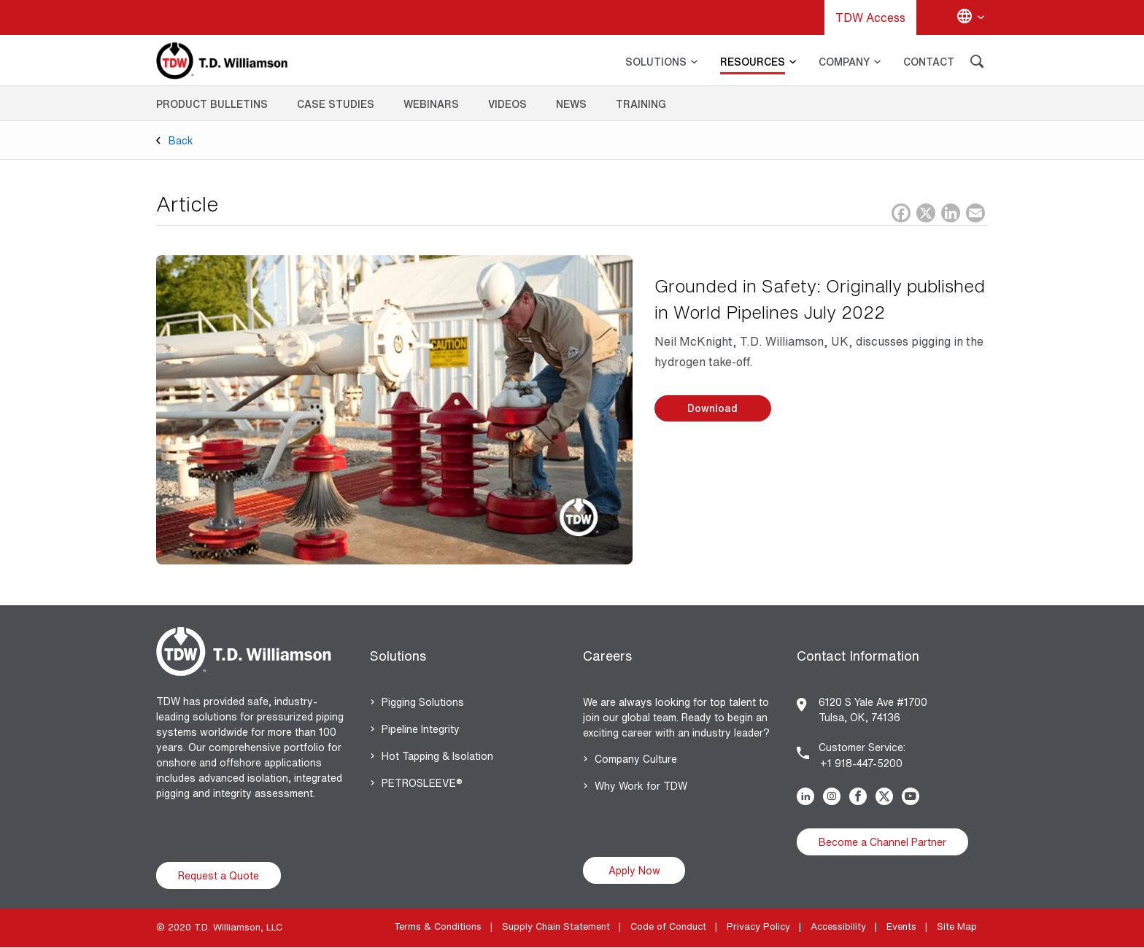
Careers (607, 655)
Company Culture (636, 758)
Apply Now (634, 870)
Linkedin (808, 796)
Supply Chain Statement (556, 926)
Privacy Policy (758, 926)
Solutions (398, 655)
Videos (507, 104)
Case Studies (335, 104)
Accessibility (838, 926)
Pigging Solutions (423, 702)
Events (901, 926)
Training (641, 104)
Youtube (913, 796)
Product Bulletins (212, 104)
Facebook (861, 796)
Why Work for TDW (641, 785)
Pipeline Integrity (421, 729)
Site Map (957, 926)
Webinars (431, 104)
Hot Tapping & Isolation (437, 756)
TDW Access (870, 17)
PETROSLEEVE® (422, 782)
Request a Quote (218, 875)
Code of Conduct (668, 926)
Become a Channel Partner (882, 842)
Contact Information (858, 655)
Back (181, 140)
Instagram (834, 796)
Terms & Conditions (438, 926)
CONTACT (928, 61)
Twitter (887, 796)
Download (712, 408)
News (571, 104)
